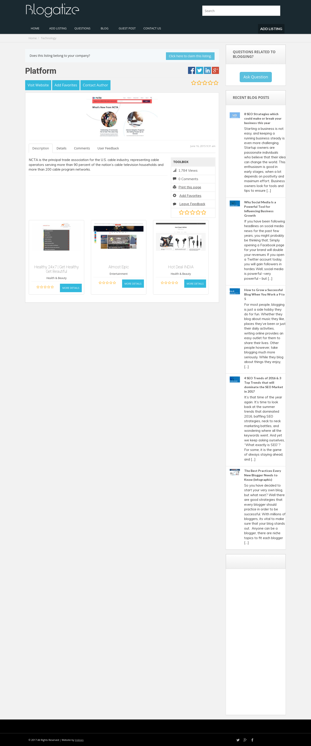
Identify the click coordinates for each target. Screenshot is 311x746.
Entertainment (119, 274)
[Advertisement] (262, 643)
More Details (70, 287)
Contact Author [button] (95, 85)
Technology (48, 38)
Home (33, 38)
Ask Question (255, 76)
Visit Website (38, 85)
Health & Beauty (56, 278)
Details (62, 148)
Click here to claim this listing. (190, 56)
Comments (82, 148)
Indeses (79, 740)
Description (40, 148)
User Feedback (108, 148)
